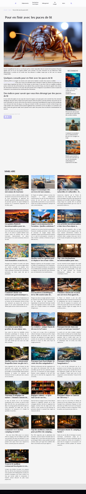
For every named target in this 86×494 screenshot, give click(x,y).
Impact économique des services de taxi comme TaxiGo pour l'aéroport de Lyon (41, 193)
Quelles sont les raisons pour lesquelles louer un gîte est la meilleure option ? (16, 363)
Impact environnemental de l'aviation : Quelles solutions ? (43, 225)
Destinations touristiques (35, 3)
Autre (63, 3)
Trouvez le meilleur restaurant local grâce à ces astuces (16, 466)
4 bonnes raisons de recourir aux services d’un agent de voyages (68, 295)
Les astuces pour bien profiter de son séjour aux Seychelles (15, 329)
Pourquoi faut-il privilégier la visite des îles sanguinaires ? (42, 362)
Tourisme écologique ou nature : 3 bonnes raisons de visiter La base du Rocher (16, 397)
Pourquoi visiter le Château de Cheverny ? (68, 396)
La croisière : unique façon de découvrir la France (43, 328)
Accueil (5, 10)
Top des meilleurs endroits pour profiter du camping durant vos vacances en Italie (42, 432)
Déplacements (25, 3)
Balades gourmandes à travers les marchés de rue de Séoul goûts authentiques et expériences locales (72, 159)
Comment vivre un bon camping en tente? (14, 431)
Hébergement (45, 3)
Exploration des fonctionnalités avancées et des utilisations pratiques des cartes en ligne (16, 261)
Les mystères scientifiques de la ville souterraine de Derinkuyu (42, 295)
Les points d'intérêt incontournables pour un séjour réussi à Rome (15, 226)
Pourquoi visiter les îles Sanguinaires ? (66, 362)
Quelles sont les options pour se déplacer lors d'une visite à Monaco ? (43, 260)
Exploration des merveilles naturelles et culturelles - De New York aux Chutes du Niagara (68, 193)
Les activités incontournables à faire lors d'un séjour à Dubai (69, 226)
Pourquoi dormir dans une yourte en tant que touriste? (68, 328)
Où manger (55, 3)
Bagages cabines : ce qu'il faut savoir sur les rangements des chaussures (42, 397)
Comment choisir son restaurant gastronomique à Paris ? (16, 295)
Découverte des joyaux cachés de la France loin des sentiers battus (73, 113)
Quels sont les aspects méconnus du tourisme (14, 191)
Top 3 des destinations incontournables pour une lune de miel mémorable (67, 260)
